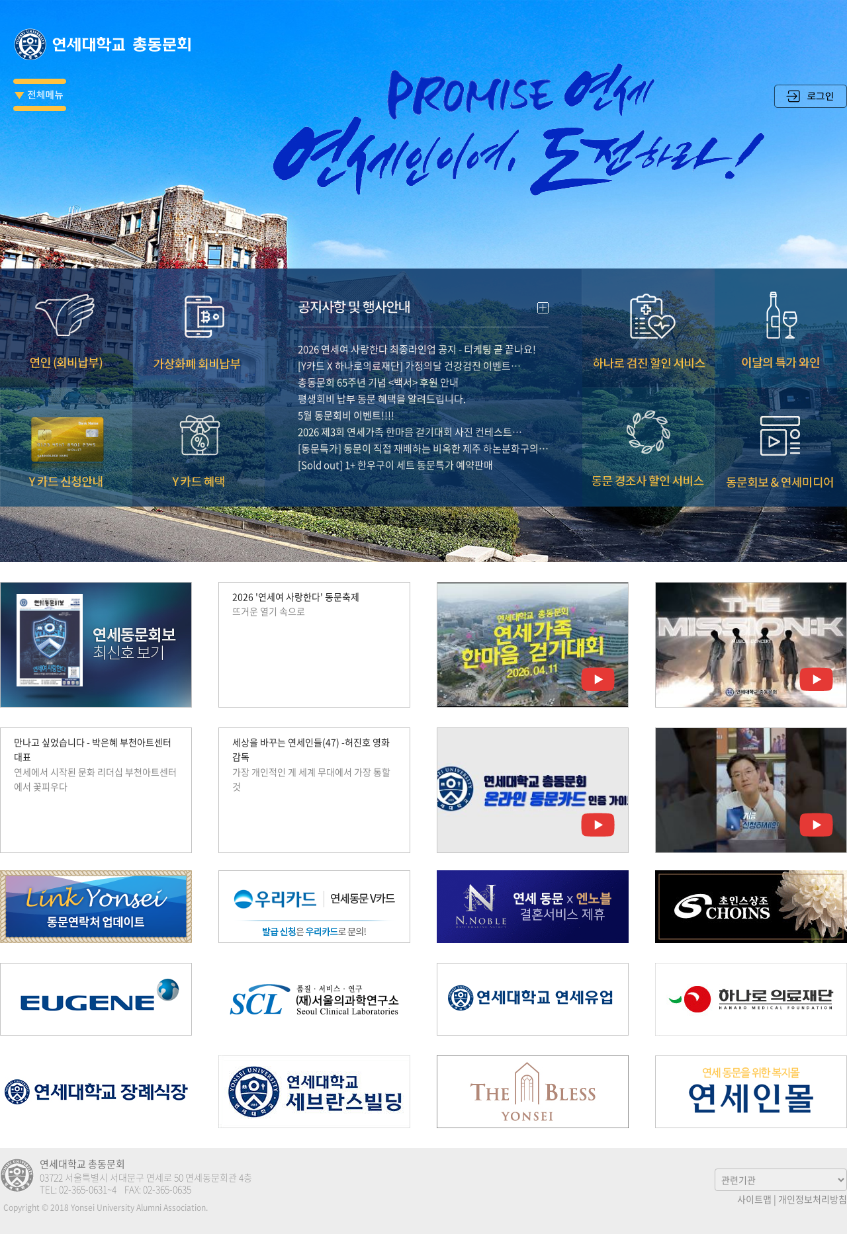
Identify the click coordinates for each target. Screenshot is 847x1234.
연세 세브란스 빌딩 (314, 1091)
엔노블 (533, 906)
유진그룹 (96, 999)
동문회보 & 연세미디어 (781, 433)
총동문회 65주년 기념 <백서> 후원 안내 (378, 368)
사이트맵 (754, 1199)
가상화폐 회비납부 (198, 314)
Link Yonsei (96, 906)
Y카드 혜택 (198, 433)
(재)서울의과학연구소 (314, 999)
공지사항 (423, 289)
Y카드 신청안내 (66, 433)
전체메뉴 (39, 95)
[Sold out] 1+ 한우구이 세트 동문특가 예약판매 (395, 451)
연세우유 (533, 999)
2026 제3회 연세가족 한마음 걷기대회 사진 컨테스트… (410, 418)
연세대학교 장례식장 (96, 1091)
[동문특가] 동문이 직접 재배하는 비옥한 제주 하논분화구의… (423, 434)
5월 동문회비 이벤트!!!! (346, 401)
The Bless (533, 1091)
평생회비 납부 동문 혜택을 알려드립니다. (382, 385)
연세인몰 (751, 1091)
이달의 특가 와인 (781, 314)
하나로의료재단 (751, 999)
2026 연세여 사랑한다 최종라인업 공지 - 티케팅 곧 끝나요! (417, 335)
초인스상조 (751, 906)
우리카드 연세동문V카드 (314, 906)
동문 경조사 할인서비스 (648, 433)
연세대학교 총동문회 (106, 44)
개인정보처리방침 (812, 1199)
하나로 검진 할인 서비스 (648, 314)
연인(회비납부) (66, 314)
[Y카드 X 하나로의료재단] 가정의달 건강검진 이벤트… (409, 352)
